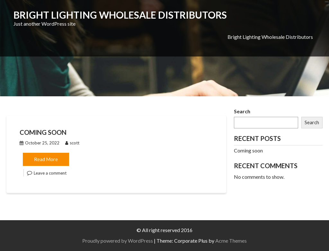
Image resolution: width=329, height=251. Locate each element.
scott (72, 142)
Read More (46, 159)
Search (242, 111)
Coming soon (43, 132)
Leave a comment (50, 173)
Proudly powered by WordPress (117, 241)
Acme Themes (231, 241)
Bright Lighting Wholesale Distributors (120, 15)
